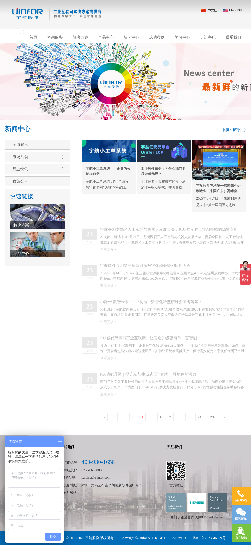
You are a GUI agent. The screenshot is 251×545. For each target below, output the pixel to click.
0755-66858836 (92, 470)
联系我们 (233, 37)
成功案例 (157, 37)
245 (200, 417)
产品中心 (106, 37)
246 (212, 417)
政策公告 (38, 181)
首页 (33, 37)
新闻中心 (131, 37)
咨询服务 (55, 37)
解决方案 (80, 37)
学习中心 (182, 37)
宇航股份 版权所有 (99, 538)
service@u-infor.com (95, 477)
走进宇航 (208, 37)
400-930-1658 (98, 462)
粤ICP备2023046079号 (209, 538)
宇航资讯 (38, 144)
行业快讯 (38, 169)
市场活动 (38, 157)
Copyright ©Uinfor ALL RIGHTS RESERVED (153, 538)
